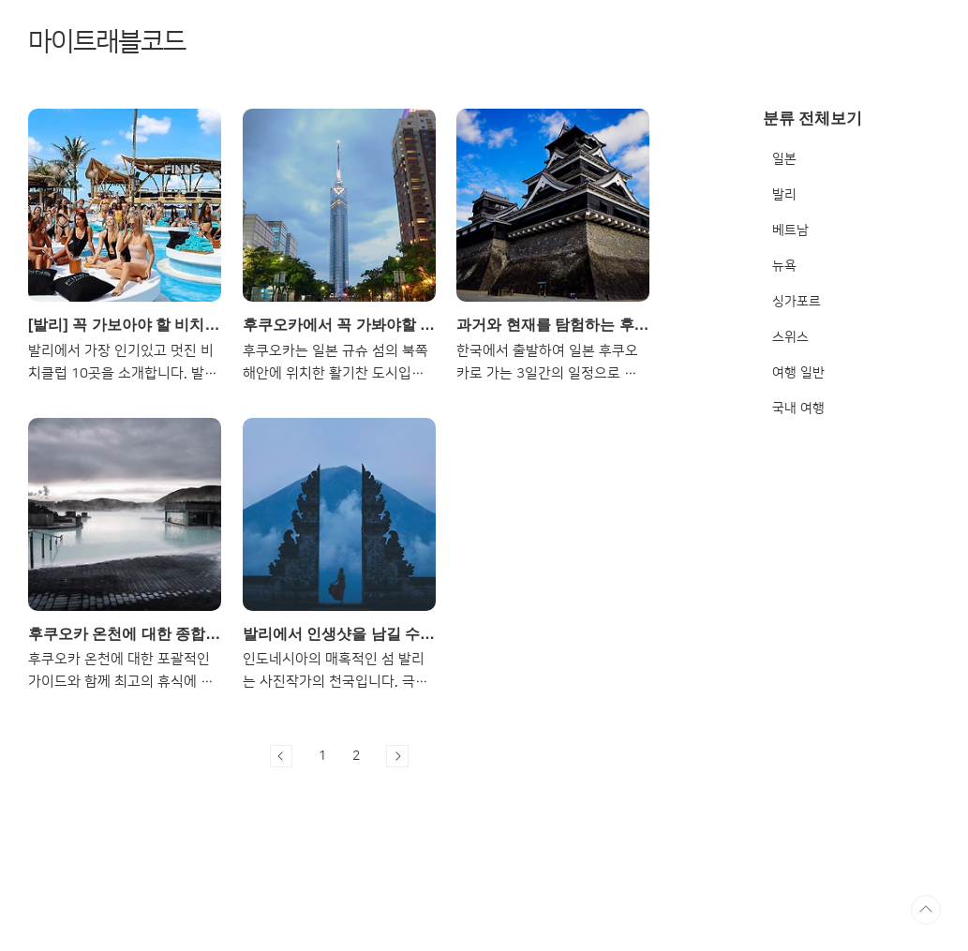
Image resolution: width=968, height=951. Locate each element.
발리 (784, 194)
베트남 (790, 230)
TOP (926, 910)
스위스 (790, 337)
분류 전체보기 (813, 118)
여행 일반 (798, 372)
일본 (784, 159)
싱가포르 (796, 301)
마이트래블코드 (107, 41)
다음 (397, 756)
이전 (281, 756)
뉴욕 (784, 266)
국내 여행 (798, 408)
